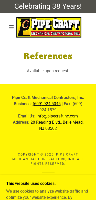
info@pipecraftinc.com (57, 116)
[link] (48, 27)
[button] (11, 27)
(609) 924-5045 (47, 103)
